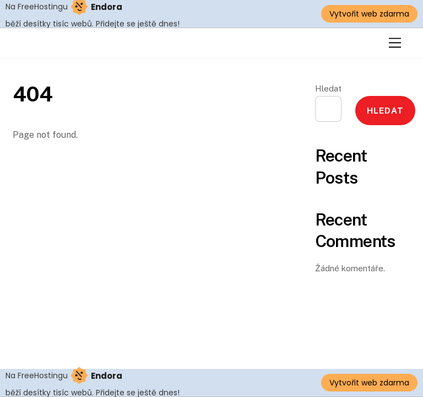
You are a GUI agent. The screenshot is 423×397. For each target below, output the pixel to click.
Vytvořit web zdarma (369, 13)
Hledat (328, 88)
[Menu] (395, 43)
